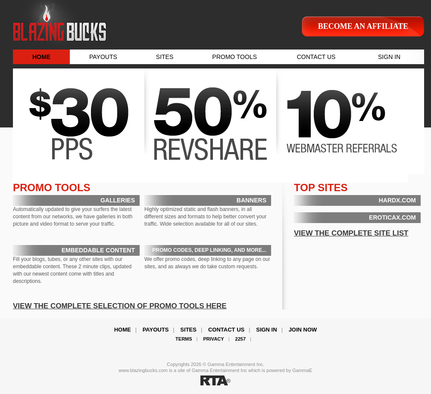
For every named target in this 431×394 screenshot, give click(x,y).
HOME (41, 56)
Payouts (156, 329)
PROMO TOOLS (234, 56)
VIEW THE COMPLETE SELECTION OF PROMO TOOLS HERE (120, 306)
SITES (164, 56)
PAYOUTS (103, 56)
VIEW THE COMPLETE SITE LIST (351, 233)
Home (122, 329)
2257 (240, 338)
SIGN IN (389, 56)
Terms (183, 338)
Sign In (266, 329)
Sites (188, 329)
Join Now (303, 329)
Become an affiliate (363, 26)
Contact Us (226, 329)
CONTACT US (316, 56)
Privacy (213, 338)
